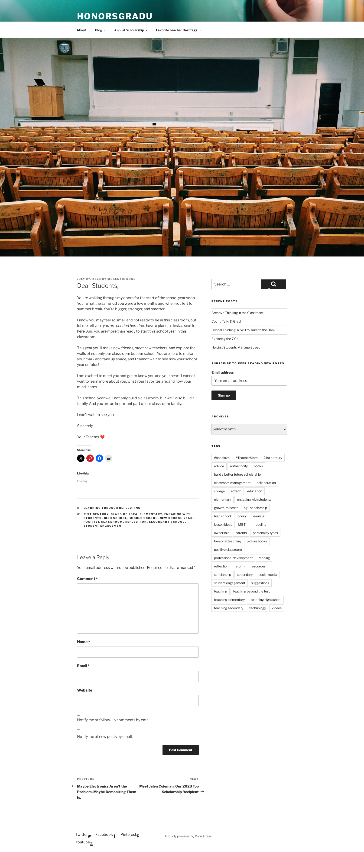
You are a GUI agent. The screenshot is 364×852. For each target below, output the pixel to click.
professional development (233, 558)
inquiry (242, 516)
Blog (101, 30)
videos (277, 608)
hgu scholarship (255, 508)
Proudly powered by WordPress (188, 836)
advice (219, 466)
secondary (245, 575)
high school (115, 518)
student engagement (104, 525)
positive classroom (103, 521)
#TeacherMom (247, 458)
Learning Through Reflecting (112, 507)
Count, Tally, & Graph (226, 321)
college (219, 491)
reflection (136, 521)
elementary (151, 514)
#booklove (222, 458)
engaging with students (254, 499)
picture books (257, 541)
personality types (265, 533)
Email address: (222, 372)
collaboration (266, 483)
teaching (220, 591)
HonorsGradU (115, 16)
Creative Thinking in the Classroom (237, 313)
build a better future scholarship (237, 474)
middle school (144, 518)
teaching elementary (229, 600)
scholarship (222, 575)
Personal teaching (227, 541)
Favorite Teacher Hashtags (179, 30)
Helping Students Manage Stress (235, 347)
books (258, 466)
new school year (176, 518)
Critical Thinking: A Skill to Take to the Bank (243, 330)
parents (241, 533)
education (254, 491)
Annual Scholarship (131, 30)
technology (257, 608)
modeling (259, 524)
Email (83, 666)
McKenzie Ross (121, 279)
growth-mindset (226, 508)
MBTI (242, 524)
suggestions (260, 583)
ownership (221, 533)
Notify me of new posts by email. (105, 736)
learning (258, 516)
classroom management (232, 483)
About (81, 30)
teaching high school (266, 600)
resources (258, 566)
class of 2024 (124, 514)
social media (268, 575)
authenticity (239, 466)
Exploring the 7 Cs (224, 339)
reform (239, 566)
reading (264, 558)
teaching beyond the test (251, 591)
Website (84, 690)
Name (83, 642)
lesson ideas (223, 524)
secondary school (167, 521)
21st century (96, 514)
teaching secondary (228, 608)
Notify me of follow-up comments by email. (114, 720)
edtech (236, 491)
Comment (87, 579)
